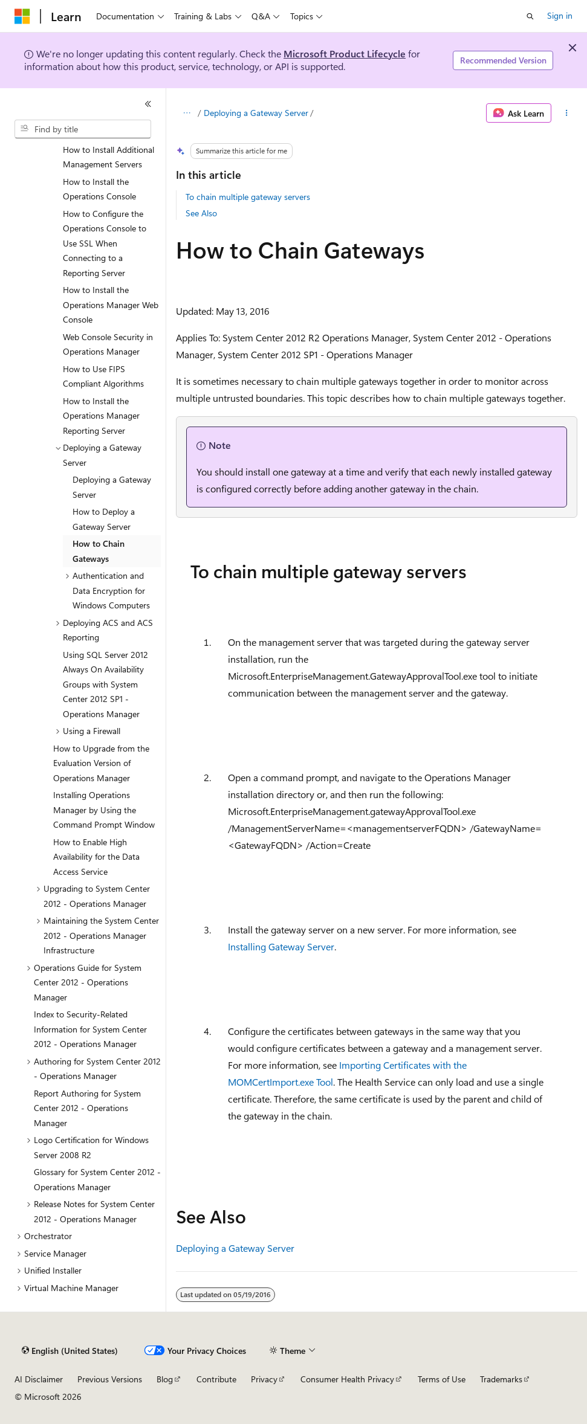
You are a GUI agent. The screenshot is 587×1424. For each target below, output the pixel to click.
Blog (165, 1379)
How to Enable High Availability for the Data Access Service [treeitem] (96, 856)
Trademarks (501, 1379)
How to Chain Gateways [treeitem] (99, 551)
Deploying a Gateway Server (256, 112)
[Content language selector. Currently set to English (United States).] (70, 1351)
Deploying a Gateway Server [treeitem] (112, 487)
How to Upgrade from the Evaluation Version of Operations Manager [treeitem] (101, 763)
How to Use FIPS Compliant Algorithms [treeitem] (103, 376)
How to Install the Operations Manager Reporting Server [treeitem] (101, 415)
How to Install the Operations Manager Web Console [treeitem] (110, 304)
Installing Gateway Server (281, 946)
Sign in (559, 15)
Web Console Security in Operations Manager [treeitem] (108, 344)
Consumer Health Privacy (347, 1379)
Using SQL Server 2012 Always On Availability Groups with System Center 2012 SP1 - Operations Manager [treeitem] (105, 684)
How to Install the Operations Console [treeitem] (99, 189)
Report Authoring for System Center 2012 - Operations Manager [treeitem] (87, 1108)
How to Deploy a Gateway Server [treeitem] (104, 519)
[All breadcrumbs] (186, 113)
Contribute (216, 1379)
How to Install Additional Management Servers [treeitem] (108, 157)
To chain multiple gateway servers (248, 196)
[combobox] (83, 129)
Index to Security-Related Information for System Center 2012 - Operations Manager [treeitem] (90, 1028)
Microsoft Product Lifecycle (345, 53)
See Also (201, 213)
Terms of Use (441, 1379)
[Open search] (530, 16)
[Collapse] (148, 104)
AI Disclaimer (39, 1379)
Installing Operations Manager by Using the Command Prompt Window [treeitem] (104, 809)
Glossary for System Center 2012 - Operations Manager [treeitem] (97, 1179)
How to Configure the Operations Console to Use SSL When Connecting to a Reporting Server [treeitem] (104, 243)
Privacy (264, 1379)
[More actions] (566, 113)
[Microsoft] (22, 16)
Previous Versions (109, 1379)
